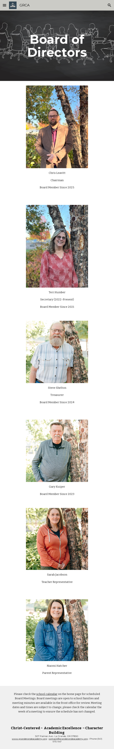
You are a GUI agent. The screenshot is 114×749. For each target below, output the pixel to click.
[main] (57, 46)
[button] (4, 5)
